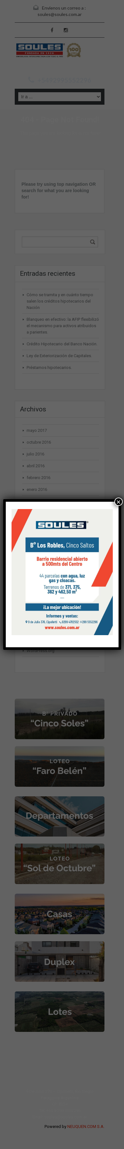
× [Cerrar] (118, 502)
